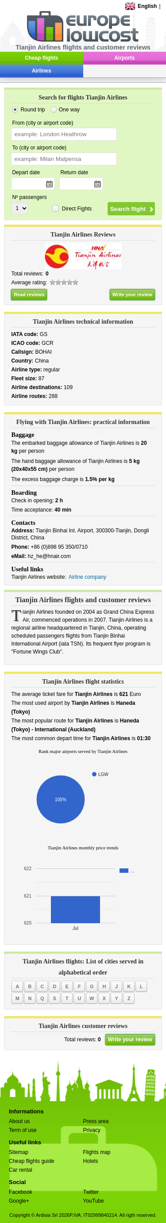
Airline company (87, 577)
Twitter (91, 1192)
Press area (96, 1121)
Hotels (90, 1161)
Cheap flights (41, 58)
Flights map (97, 1152)
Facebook (20, 1192)
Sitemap (18, 1152)
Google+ (19, 1201)
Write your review (132, 294)
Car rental (20, 1170)
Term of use (23, 1130)
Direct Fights (77, 209)
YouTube (93, 1201)
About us (19, 1121)
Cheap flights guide (31, 1161)
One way (69, 110)
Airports (124, 58)
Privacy (91, 1130)
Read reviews (29, 294)
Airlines (41, 71)
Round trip (32, 110)
